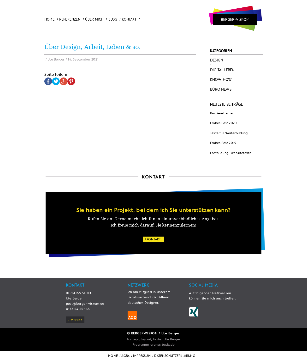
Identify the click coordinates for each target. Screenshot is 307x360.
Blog (112, 19)
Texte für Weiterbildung (229, 133)
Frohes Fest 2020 (223, 123)
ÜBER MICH (94, 19)
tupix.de (168, 344)
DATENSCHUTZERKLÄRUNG (174, 356)
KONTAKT (154, 239)
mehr (75, 320)
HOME (113, 356)
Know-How (221, 79)
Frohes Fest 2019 (223, 143)
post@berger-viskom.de (85, 303)
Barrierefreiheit (222, 113)
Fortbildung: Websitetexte (230, 153)
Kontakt (129, 19)
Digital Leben (222, 69)
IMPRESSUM (142, 356)
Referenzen (69, 19)
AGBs (125, 356)
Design (216, 60)
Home (49, 19)
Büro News (220, 89)
